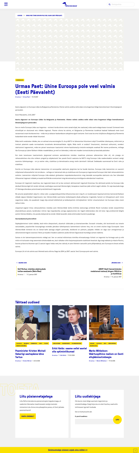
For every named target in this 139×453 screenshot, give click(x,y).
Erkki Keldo (63, 355)
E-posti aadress (81, 416)
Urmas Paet (26, 97)
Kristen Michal (27, 361)
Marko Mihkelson (102, 361)
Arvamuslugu (19, 80)
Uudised (19, 15)
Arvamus (18, 97)
